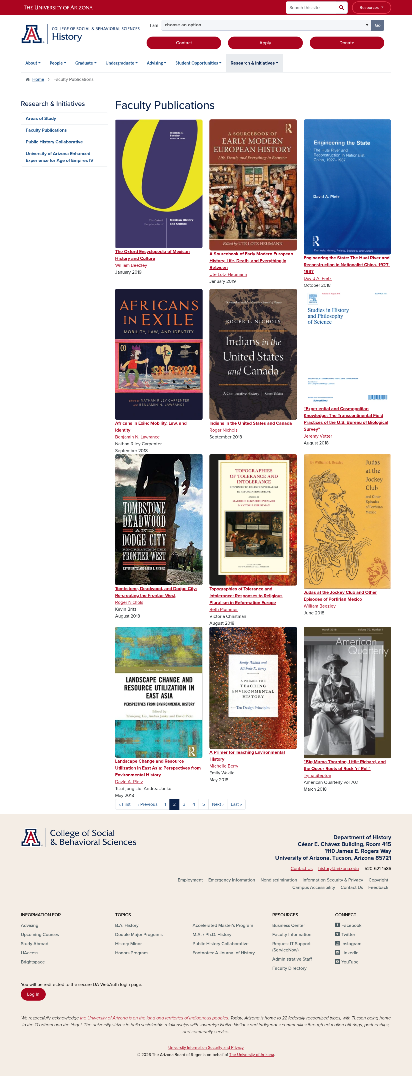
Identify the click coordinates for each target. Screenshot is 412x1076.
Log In (33, 994)
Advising (155, 63)
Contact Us (302, 868)
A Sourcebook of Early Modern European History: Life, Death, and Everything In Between (251, 260)
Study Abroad (34, 944)
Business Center (288, 925)
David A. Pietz (318, 278)
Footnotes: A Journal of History (224, 953)
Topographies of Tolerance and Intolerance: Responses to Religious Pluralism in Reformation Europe (246, 596)
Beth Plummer (223, 609)
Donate (346, 43)
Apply (265, 43)
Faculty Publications (46, 130)
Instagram (351, 944)
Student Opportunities (196, 63)
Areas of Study (41, 118)
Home (38, 79)
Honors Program (131, 953)
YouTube (350, 962)
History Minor (128, 944)
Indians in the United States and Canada (250, 423)
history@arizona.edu (338, 868)
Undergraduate (120, 63)
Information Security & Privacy (333, 880)
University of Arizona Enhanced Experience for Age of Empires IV (59, 157)
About (31, 63)
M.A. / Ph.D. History (212, 934)
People (56, 63)
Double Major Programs (139, 934)
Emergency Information (231, 880)
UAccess (29, 953)
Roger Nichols (223, 430)
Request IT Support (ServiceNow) (291, 947)
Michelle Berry (223, 766)
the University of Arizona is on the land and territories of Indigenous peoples (154, 1018)
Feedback (378, 887)
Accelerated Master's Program (223, 925)
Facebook (351, 925)
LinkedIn (350, 953)
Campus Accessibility (313, 887)
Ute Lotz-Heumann (228, 274)
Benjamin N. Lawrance (137, 437)
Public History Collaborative (54, 142)
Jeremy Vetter (318, 436)
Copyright (378, 880)
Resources (370, 7)
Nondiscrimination (279, 880)
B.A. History (127, 925)
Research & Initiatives (253, 63)
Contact (184, 43)
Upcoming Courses (40, 934)
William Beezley (131, 265)
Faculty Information (291, 934)
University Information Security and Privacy (206, 1047)
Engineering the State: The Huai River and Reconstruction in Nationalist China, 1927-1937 (347, 264)
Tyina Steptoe (317, 775)
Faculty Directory (289, 968)
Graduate (84, 63)
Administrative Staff (292, 959)
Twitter (348, 934)
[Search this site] (311, 7)
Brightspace (33, 962)
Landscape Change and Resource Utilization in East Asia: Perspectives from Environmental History (158, 768)
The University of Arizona (251, 1054)
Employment (190, 880)
